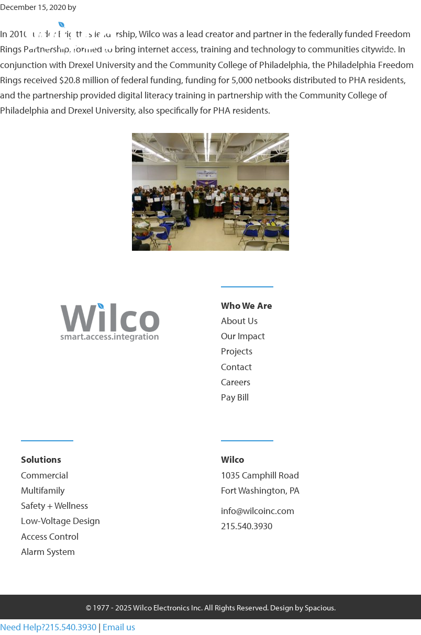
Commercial (44, 475)
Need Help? (22, 627)
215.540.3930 (246, 526)
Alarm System (48, 551)
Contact (236, 367)
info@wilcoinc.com (257, 511)
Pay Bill (235, 397)
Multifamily (42, 490)
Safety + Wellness (54, 505)
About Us (239, 321)
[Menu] (387, 50)
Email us (119, 627)
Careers (235, 382)
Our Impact (243, 336)
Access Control (50, 536)
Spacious (319, 607)
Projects (236, 351)
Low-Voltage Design (60, 521)
